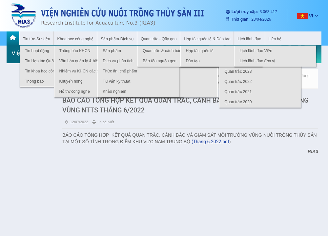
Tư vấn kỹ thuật (116, 81)
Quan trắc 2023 (238, 71)
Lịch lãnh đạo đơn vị (257, 61)
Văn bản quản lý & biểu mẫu (84, 61)
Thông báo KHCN (75, 51)
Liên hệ (275, 39)
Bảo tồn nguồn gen (159, 61)
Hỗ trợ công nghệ (74, 91)
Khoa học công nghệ (75, 39)
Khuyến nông (71, 81)
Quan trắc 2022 (238, 81)
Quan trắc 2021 (238, 91)
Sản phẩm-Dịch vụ (117, 39)
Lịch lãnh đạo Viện (255, 51)
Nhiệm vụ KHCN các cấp (81, 71)
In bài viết (103, 122)
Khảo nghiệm (114, 91)
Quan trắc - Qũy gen (158, 39)
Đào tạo (192, 61)
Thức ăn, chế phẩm (120, 71)
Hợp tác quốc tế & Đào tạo (207, 39)
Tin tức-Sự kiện (36, 39)
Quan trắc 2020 (238, 102)
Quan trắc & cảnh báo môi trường (172, 51)
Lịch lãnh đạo (249, 39)
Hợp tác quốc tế (200, 51)
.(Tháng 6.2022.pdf (209, 141)
